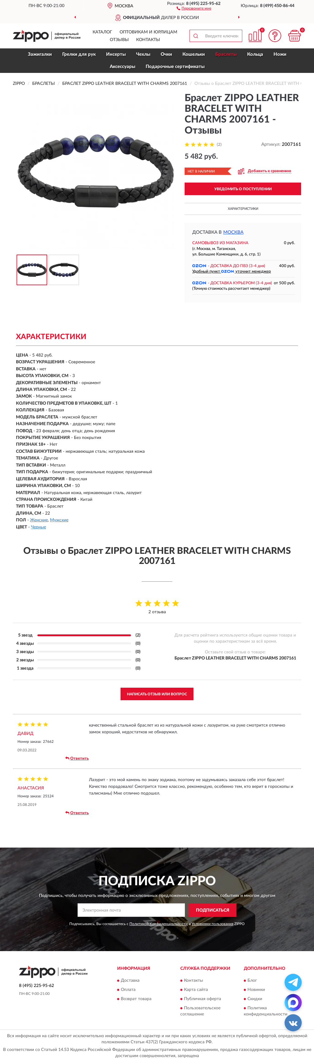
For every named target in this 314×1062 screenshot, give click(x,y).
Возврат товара (136, 999)
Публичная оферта (202, 999)
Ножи (280, 54)
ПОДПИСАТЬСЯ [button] (212, 910)
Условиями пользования (212, 924)
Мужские (59, 520)
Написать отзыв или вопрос (157, 694)
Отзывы (119, 40)
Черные (38, 527)
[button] (194, 8)
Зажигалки (40, 54)
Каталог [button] (102, 32)
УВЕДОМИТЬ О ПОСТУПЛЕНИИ (243, 189)
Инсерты (116, 54)
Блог (252, 980)
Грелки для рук (79, 54)
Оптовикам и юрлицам (148, 32)
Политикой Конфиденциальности (158, 924)
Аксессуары (122, 66)
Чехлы (143, 54)
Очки (166, 54)
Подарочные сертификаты (175, 66)
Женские (39, 520)
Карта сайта (196, 990)
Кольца (255, 54)
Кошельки (193, 54)
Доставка (130, 980)
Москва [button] (233, 232)
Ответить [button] (77, 758)
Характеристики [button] (243, 208)
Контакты (148, 40)
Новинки (256, 990)
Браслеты (226, 54)
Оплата (128, 990)
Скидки (254, 999)
